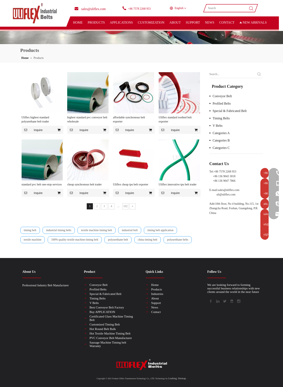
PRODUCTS (96, 22)
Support (156, 303)
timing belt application (160, 230)
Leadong (172, 378)
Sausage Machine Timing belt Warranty (108, 344)
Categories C (221, 148)
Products (156, 289)
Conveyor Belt (222, 96)
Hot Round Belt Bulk (103, 329)
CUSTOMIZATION (151, 22)
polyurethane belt (118, 239)
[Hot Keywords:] (259, 74)
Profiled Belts (222, 103)
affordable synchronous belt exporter (129, 119)
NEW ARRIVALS (253, 22)
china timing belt (147, 239)
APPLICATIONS (121, 22)
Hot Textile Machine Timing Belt (110, 333)
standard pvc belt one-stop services (42, 184)
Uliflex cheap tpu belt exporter (130, 184)
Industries (157, 294)
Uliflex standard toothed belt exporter (175, 119)
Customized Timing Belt (105, 324)
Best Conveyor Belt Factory (107, 307)
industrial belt (129, 230)
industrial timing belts (58, 230)
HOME (78, 22)
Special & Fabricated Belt (230, 111)
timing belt (30, 230)
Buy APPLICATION (102, 312)
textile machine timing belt (96, 230)
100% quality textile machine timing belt (74, 239)
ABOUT (175, 22)
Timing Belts (221, 118)
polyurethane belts (177, 239)
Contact (156, 312)
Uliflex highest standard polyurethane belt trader (35, 119)
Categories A (221, 133)
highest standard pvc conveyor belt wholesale (87, 119)
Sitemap (182, 378)
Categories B (221, 140)
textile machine (33, 239)
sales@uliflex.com (228, 190)
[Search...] (232, 74)
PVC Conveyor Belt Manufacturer (111, 338)
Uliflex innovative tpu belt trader (177, 184)
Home (155, 285)
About (155, 298)
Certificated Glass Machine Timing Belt (111, 318)
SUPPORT (193, 22)
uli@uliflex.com (226, 194)
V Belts (218, 125)
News (154, 307)
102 (125, 206)
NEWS (209, 22)
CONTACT (226, 22)
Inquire (32, 130)
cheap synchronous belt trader (84, 184)
